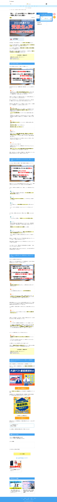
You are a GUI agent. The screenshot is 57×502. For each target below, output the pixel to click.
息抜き (35, 498)
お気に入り (32, 499)
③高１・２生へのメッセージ (14, 353)
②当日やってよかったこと (14, 352)
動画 (23, 499)
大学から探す (39, 22)
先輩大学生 (27, 499)
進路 (11, 9)
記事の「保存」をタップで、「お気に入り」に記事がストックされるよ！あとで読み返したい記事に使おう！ (46, 17)
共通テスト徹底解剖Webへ (22, 388)
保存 (54, 14)
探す (54, 17)
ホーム (10, 9)
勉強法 (25, 498)
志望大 (31, 498)
